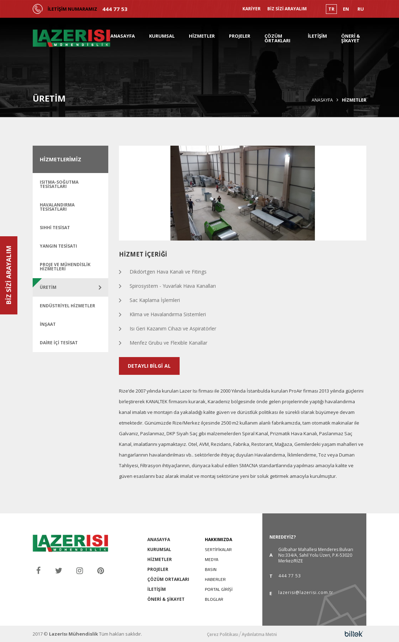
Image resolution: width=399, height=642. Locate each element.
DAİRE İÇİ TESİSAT (59, 343)
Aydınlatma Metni (259, 634)
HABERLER (215, 579)
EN (346, 9)
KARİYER (251, 9)
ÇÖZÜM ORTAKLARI (277, 38)
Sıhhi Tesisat (55, 228)
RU (360, 9)
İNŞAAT (48, 324)
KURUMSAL (162, 36)
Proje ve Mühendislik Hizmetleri (65, 266)
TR (331, 9)
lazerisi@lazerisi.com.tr (305, 592)
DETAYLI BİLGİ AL (149, 365)
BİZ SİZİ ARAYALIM (287, 9)
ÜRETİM (48, 287)
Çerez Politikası (222, 634)
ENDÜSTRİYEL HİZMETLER (67, 306)
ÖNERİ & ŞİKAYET (350, 38)
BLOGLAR (214, 599)
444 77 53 (114, 9)
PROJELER (239, 36)
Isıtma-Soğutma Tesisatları (59, 184)
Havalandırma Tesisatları (57, 207)
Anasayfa (322, 100)
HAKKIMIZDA (218, 539)
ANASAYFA (122, 36)
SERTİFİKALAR (218, 549)
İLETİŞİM (317, 36)
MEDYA (211, 559)
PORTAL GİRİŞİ (219, 589)
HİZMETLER (202, 36)
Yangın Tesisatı (58, 246)
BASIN (211, 569)
